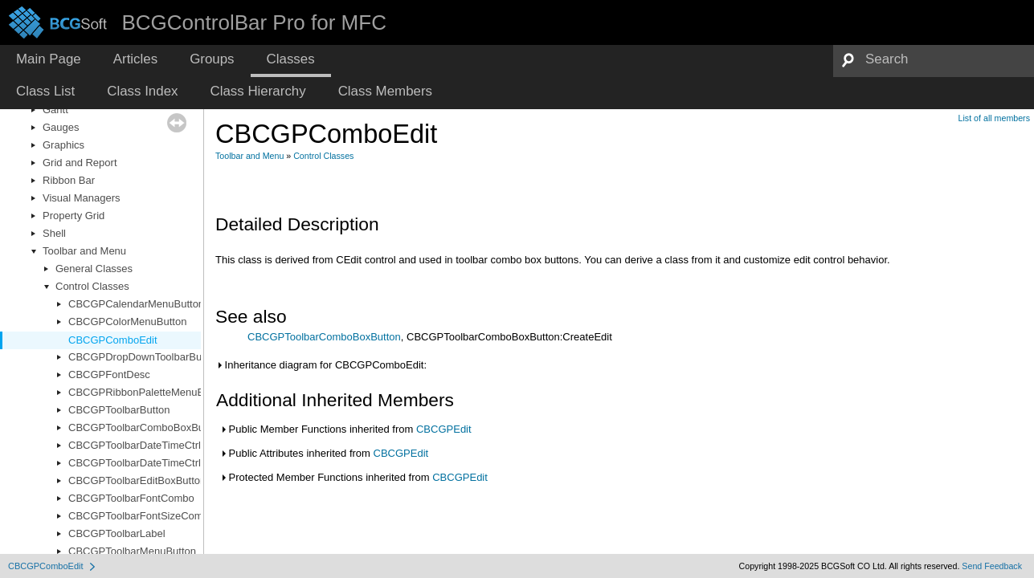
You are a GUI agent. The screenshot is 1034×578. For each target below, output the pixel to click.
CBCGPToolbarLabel (117, 533)
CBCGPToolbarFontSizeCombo (141, 516)
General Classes (94, 269)
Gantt (55, 110)
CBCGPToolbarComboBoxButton (145, 427)
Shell (54, 233)
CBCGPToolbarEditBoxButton (137, 480)
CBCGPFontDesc (109, 374)
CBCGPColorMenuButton (127, 321)
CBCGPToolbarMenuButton (132, 551)
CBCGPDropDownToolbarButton (143, 357)
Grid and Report (80, 163)
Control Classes (92, 286)
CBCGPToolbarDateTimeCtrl (134, 445)
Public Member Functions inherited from (345, 429)
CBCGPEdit (444, 429)
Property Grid (73, 216)
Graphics (63, 145)
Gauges (61, 127)
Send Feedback (992, 566)
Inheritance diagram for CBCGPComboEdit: (321, 365)
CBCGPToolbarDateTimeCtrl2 (137, 463)
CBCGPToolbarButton (119, 410)
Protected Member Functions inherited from (353, 477)
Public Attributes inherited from (323, 453)
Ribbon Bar (69, 180)
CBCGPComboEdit (112, 340)
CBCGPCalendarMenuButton (136, 304)
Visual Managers (82, 198)
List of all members (994, 118)
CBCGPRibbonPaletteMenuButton (147, 392)
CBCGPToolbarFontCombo (131, 498)
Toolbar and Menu (84, 251)
